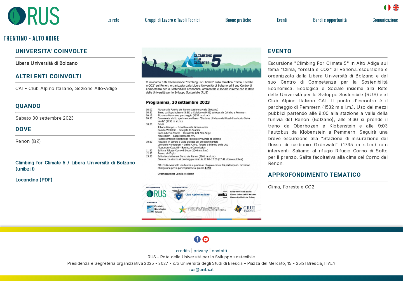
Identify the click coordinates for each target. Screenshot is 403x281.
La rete (113, 19)
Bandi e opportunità (330, 19)
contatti (219, 250)
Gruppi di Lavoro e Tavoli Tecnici (172, 19)
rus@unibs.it (201, 269)
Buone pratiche (238, 19)
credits (183, 250)
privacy (201, 250)
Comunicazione (385, 19)
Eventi (282, 19)
